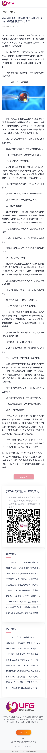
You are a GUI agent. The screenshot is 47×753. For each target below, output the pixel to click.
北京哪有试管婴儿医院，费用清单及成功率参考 (26, 654)
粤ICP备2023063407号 (23, 747)
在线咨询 (24, 477)
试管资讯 (11, 12)
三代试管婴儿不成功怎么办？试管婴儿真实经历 (26, 648)
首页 (4, 12)
